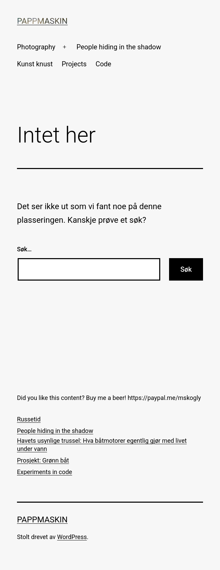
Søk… (24, 249)
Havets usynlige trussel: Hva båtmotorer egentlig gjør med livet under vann (102, 444)
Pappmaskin (42, 21)
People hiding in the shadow (118, 47)
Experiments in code (44, 471)
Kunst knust (35, 64)
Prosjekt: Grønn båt (43, 460)
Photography (36, 47)
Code (103, 64)
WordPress (72, 536)
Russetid (29, 419)
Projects (74, 64)
